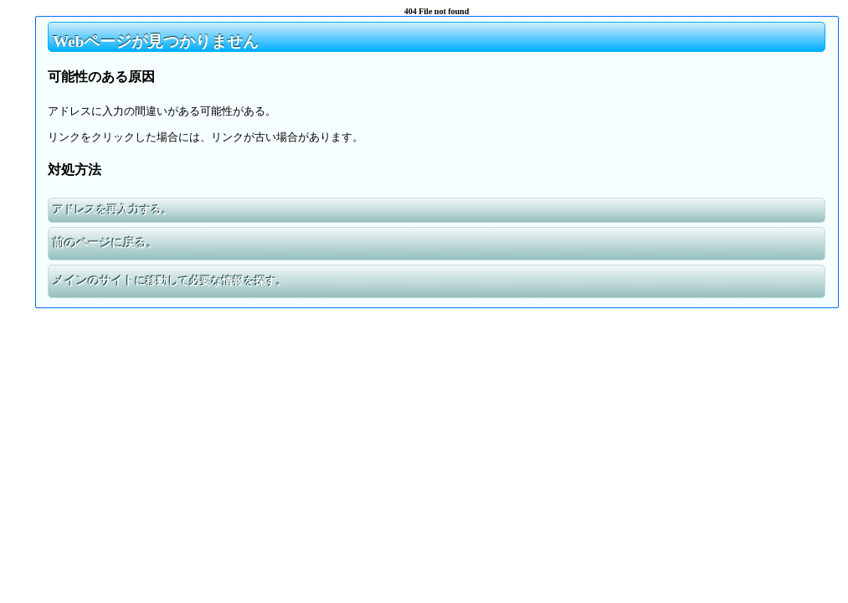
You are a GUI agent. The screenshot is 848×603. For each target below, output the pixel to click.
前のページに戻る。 (105, 243)
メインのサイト (94, 281)
